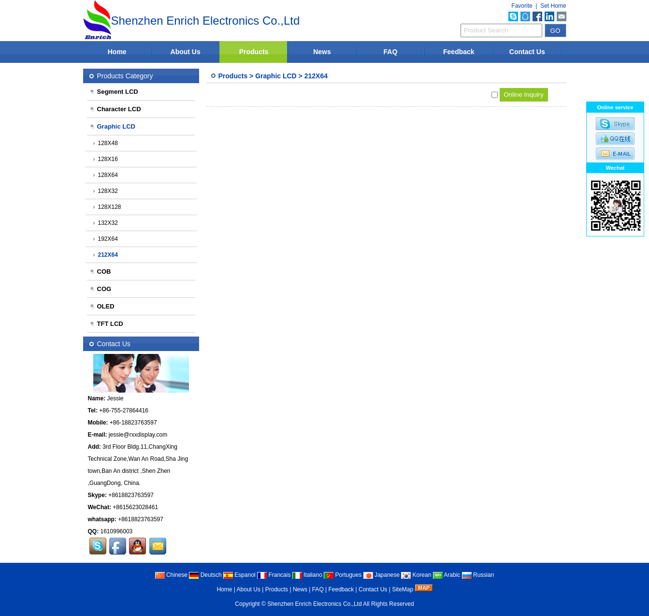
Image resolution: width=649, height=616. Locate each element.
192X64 (105, 238)
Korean (416, 575)
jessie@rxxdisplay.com (138, 434)
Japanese (381, 575)
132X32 (105, 223)
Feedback (459, 52)
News (322, 52)
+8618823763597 (131, 495)
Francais (273, 575)
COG (100, 289)
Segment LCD (113, 91)
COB (100, 271)
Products (254, 52)
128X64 (105, 175)
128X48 (105, 143)
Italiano (307, 575)
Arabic (447, 575)
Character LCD (115, 109)
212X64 (316, 76)
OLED (102, 306)
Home (117, 52)
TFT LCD (106, 323)
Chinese (171, 575)
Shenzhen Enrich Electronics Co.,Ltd (314, 604)
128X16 (105, 159)
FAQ (391, 52)
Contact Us (527, 52)
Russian (478, 575)
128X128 (107, 207)
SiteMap (402, 589)
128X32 (105, 191)
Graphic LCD (276, 76)
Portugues (342, 575)
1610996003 (117, 531)
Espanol (239, 575)
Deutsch (205, 575)
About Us (186, 52)
